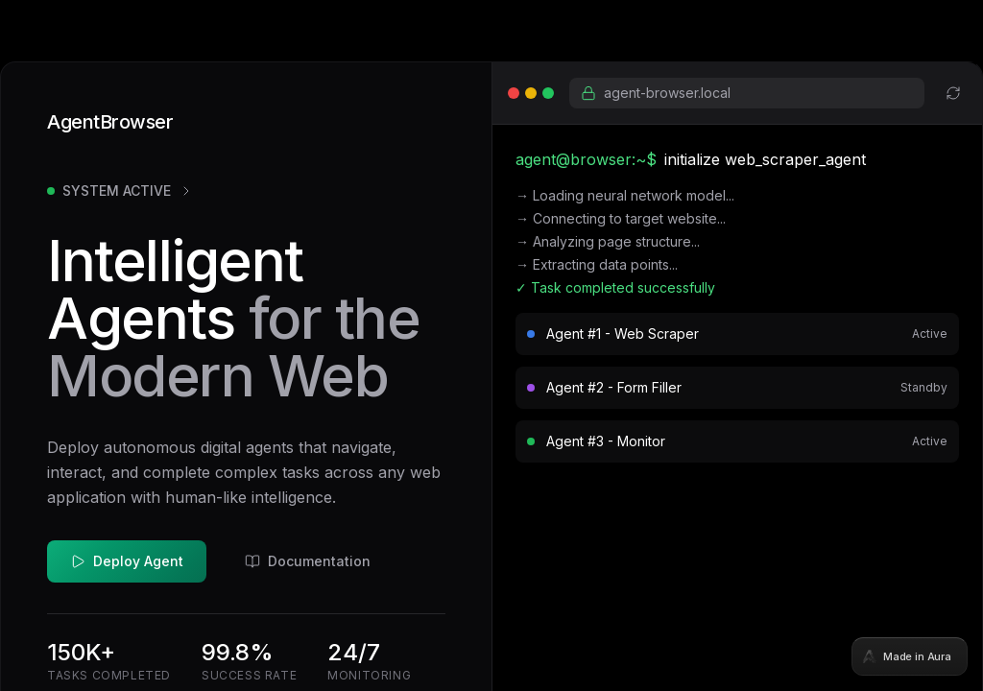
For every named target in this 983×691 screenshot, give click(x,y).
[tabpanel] (491, 345)
